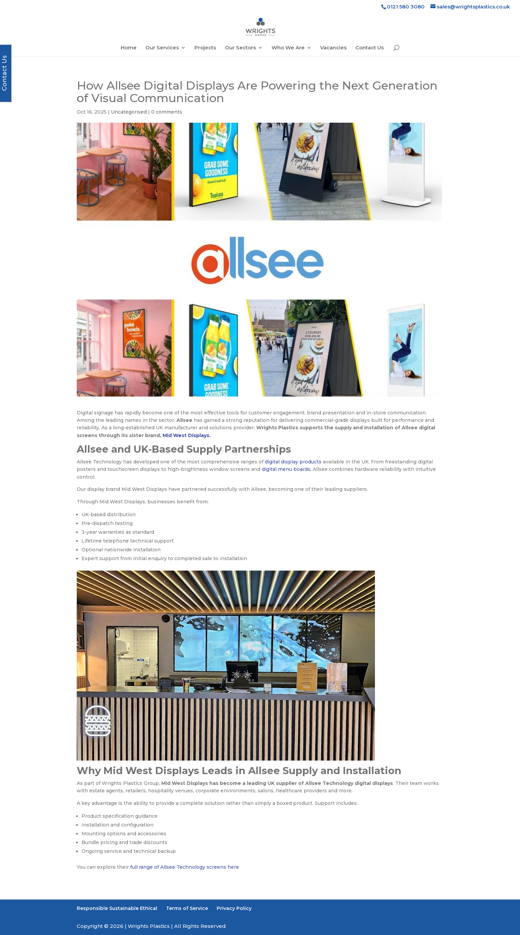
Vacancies (333, 48)
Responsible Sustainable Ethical (117, 908)
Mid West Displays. (187, 435)
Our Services (162, 48)
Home (129, 48)
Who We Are (288, 48)
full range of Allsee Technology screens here (184, 867)
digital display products (293, 462)
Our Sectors (240, 48)
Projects (205, 48)
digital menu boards (286, 469)
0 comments (166, 112)
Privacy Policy (234, 908)
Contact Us (369, 48)
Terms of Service (187, 908)
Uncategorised (129, 112)
